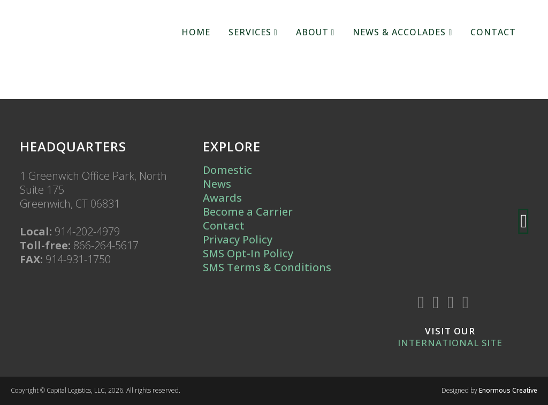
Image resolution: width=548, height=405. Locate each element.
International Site (450, 343)
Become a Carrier (248, 211)
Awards (222, 197)
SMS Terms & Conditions (267, 267)
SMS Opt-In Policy (248, 253)
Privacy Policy (237, 239)
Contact (224, 225)
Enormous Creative (508, 390)
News (217, 184)
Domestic (227, 170)
